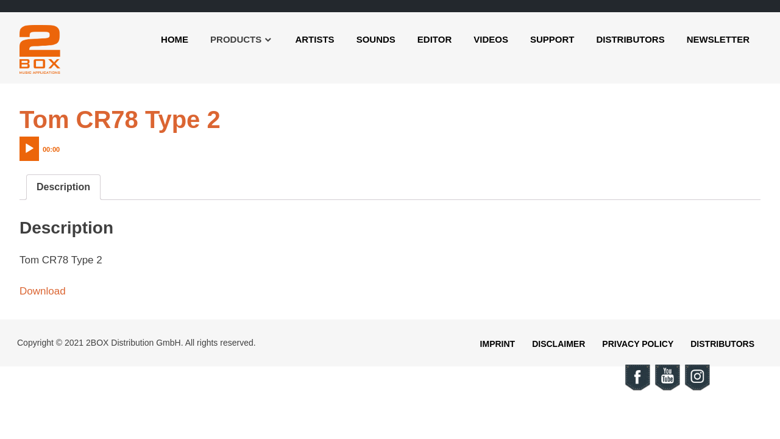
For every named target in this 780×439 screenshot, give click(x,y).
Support (552, 39)
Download (43, 291)
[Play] (29, 149)
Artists (314, 39)
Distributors (630, 39)
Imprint (498, 344)
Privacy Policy (637, 344)
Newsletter (718, 39)
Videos (490, 39)
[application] (65, 146)
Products (235, 39)
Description (63, 187)
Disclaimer (558, 344)
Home (174, 39)
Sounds (375, 39)
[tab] (63, 187)
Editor (434, 39)
